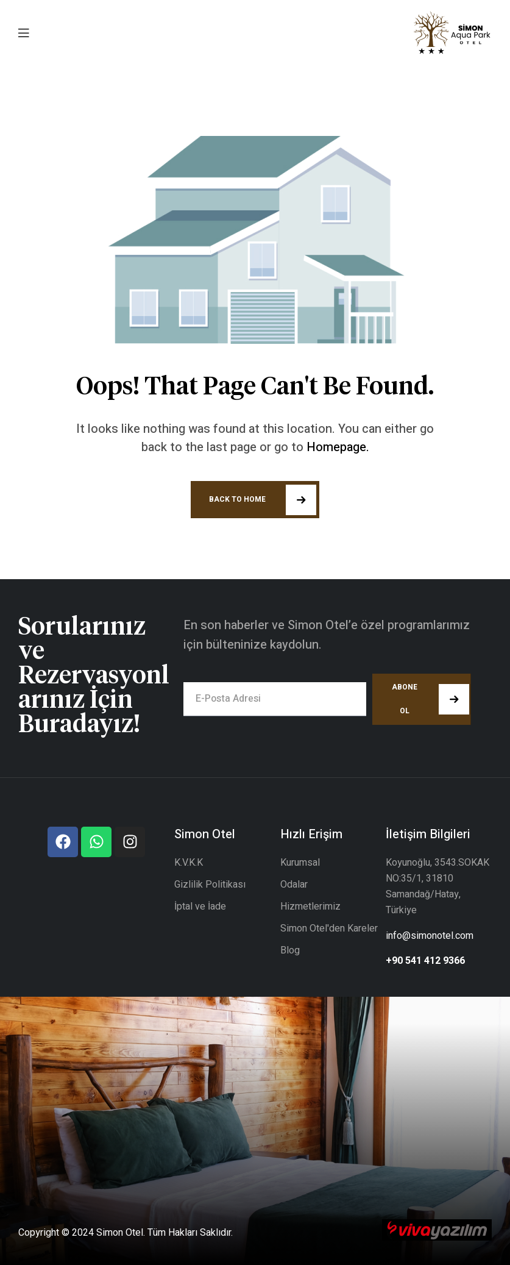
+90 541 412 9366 (425, 960)
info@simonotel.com (429, 935)
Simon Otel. (120, 1232)
